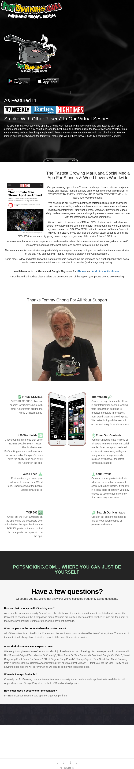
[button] (17, 109)
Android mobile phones (105, 271)
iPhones (81, 271)
